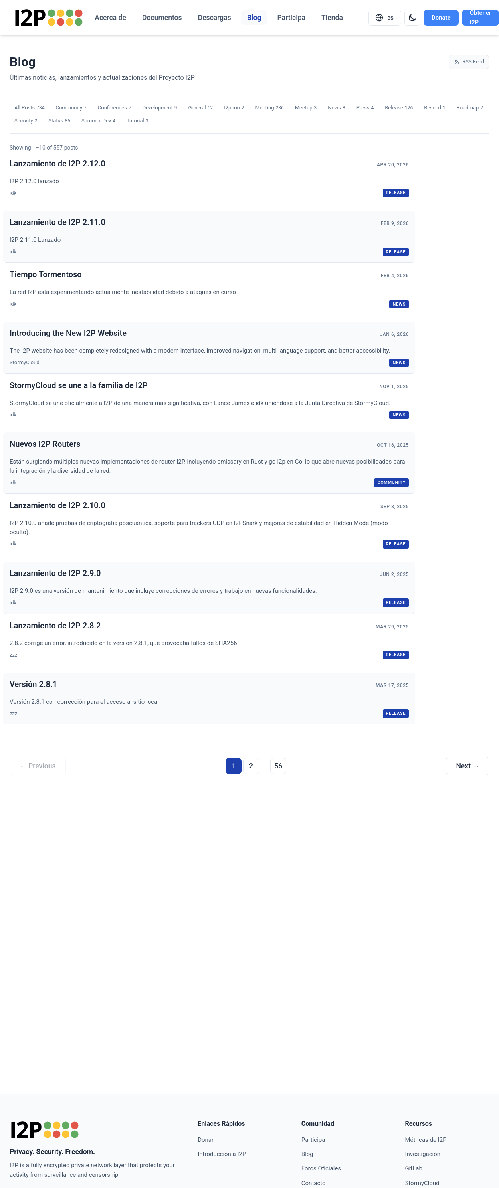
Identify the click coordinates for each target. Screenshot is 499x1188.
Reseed (434, 108)
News (336, 108)
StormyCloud (422, 1183)
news (399, 304)
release (396, 192)
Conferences (114, 108)
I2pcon (234, 108)
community (391, 482)
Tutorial (137, 121)
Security (25, 121)
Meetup (306, 108)
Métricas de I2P (425, 1139)
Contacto (313, 1183)
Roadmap (470, 108)
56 (278, 766)
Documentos (162, 18)
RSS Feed (469, 62)
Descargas (214, 18)
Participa (291, 18)
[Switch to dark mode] (412, 18)
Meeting (269, 108)
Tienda (332, 18)
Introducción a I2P (222, 1154)
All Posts (29, 108)
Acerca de (110, 18)
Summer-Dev (98, 121)
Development (160, 108)
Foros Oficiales (321, 1168)
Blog (254, 18)
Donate (441, 17)
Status (59, 121)
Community (70, 108)
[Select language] (384, 18)
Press (365, 108)
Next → (467, 766)
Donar (206, 1139)
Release (399, 108)
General (200, 108)
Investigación (422, 1154)
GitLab (413, 1168)
